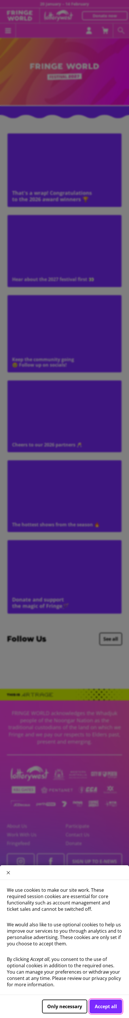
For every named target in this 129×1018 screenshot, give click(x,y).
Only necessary (64, 1006)
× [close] (8, 872)
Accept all (106, 1006)
